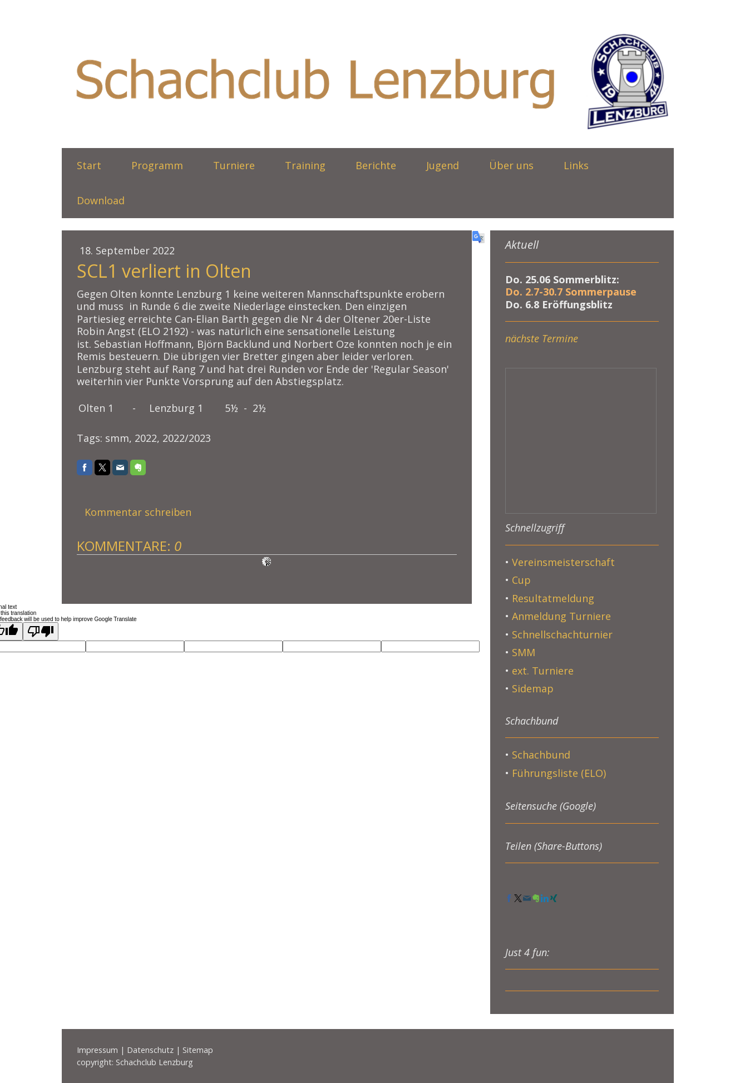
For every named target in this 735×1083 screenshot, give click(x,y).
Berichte (376, 165)
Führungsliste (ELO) (559, 773)
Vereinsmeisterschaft (563, 562)
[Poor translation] (40, 631)
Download (101, 200)
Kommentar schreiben (138, 512)
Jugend (442, 165)
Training (305, 165)
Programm (157, 165)
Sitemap (197, 1050)
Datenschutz (150, 1050)
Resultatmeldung (553, 598)
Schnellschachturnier (562, 634)
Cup (521, 580)
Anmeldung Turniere (561, 616)
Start (89, 165)
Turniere (234, 165)
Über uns (511, 165)
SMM (525, 652)
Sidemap (533, 688)
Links (576, 165)
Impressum (97, 1050)
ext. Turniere (543, 670)
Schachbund (541, 754)
